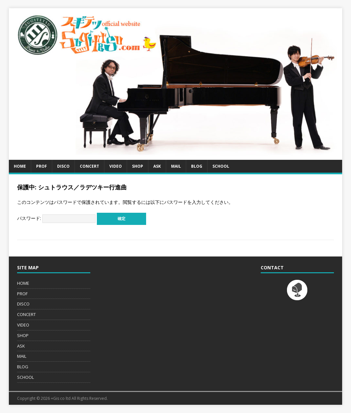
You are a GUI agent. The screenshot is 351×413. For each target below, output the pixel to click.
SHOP (137, 166)
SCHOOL (220, 166)
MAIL (176, 166)
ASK (157, 166)
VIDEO (115, 166)
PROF (41, 166)
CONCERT (89, 166)
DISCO (63, 166)
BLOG (196, 166)
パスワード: (56, 218)
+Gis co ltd (61, 398)
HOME (20, 166)
